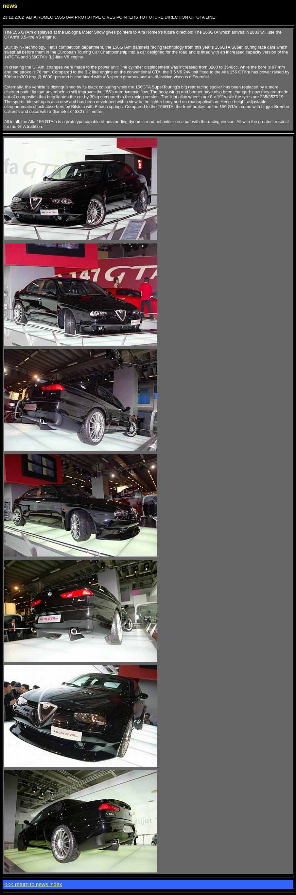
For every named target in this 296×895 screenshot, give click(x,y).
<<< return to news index (33, 884)
